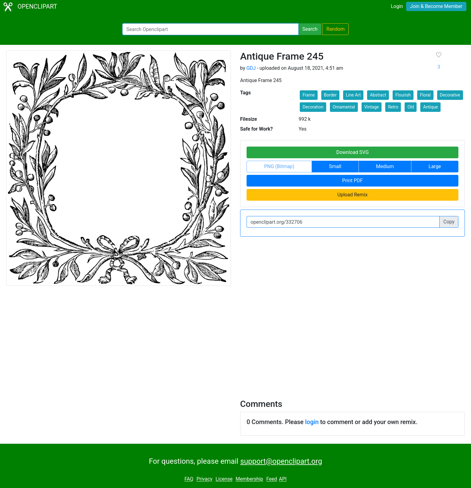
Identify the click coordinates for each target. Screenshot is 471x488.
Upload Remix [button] (352, 195)
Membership (249, 479)
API (283, 479)
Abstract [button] (378, 94)
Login (397, 6)
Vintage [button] (371, 106)
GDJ (250, 68)
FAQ (188, 479)
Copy (448, 222)
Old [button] (410, 106)
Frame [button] (309, 94)
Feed (271, 479)
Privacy (204, 479)
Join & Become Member (436, 6)
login (312, 422)
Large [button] (435, 166)
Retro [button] (393, 106)
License (224, 479)
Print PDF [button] (352, 180)
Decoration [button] (313, 106)
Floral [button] (425, 94)
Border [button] (330, 94)
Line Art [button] (353, 94)
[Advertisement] (235, 339)
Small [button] (335, 166)
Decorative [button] (450, 94)
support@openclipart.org (281, 461)
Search (309, 29)
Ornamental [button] (344, 106)
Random (335, 29)
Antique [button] (430, 106)
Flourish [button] (403, 94)
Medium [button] (385, 166)
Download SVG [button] (352, 152)
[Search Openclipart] (210, 29)
